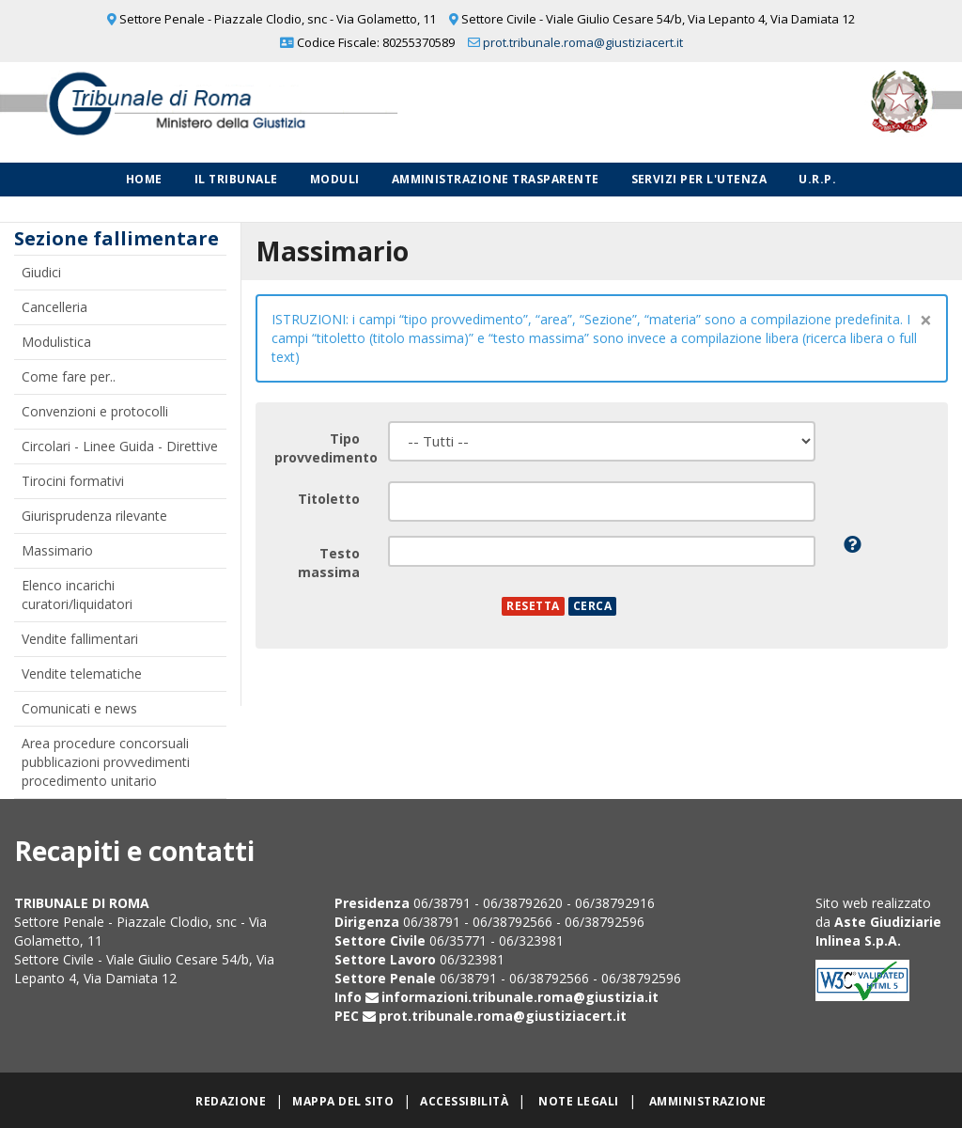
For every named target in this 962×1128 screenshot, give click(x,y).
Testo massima (329, 562)
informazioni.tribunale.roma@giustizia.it (520, 997)
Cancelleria (54, 307)
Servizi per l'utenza (699, 179)
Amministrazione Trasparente (495, 179)
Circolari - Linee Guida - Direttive (120, 446)
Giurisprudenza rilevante (94, 516)
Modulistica (56, 342)
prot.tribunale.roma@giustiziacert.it (583, 42)
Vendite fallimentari (80, 639)
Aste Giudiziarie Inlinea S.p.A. (878, 931)
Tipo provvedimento (324, 448)
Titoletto (329, 499)
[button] (852, 544)
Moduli (335, 179)
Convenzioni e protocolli (95, 411)
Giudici (41, 272)
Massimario (57, 550)
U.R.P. (817, 179)
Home (144, 179)
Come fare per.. (69, 376)
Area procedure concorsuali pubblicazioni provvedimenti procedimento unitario (106, 762)
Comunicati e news (79, 708)
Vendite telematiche (82, 673)
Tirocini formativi (73, 481)
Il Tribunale (236, 179)
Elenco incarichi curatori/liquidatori (77, 594)
